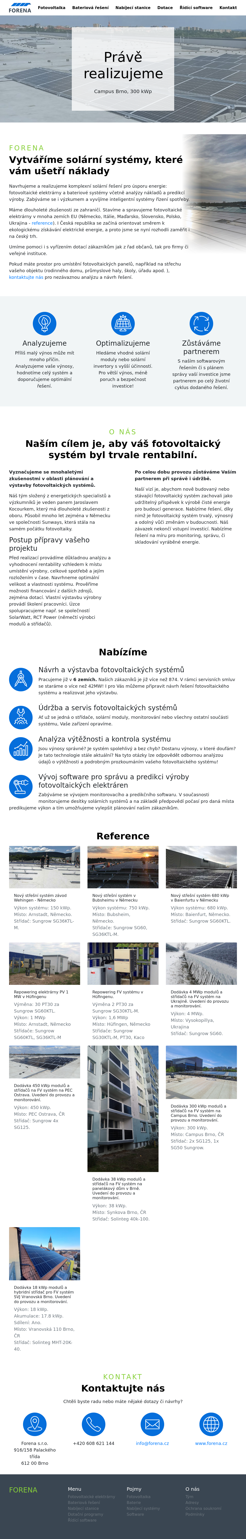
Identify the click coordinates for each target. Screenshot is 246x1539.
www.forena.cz (211, 1443)
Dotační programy (85, 1514)
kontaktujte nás (26, 277)
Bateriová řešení (90, 7)
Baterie (134, 1502)
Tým (189, 1496)
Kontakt (228, 7)
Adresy (192, 1502)
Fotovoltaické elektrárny (91, 1496)
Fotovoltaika (51, 7)
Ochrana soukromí (203, 1508)
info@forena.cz (152, 1443)
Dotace (165, 7)
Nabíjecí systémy (143, 1508)
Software (135, 1514)
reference (42, 223)
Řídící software (196, 7)
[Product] (20, 7)
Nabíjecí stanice (132, 7)
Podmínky (194, 1514)
